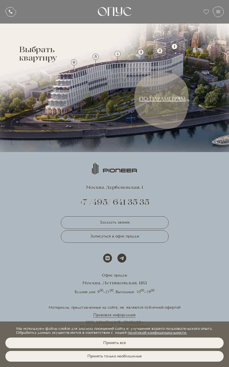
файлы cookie (57, 329)
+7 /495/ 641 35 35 (114, 203)
